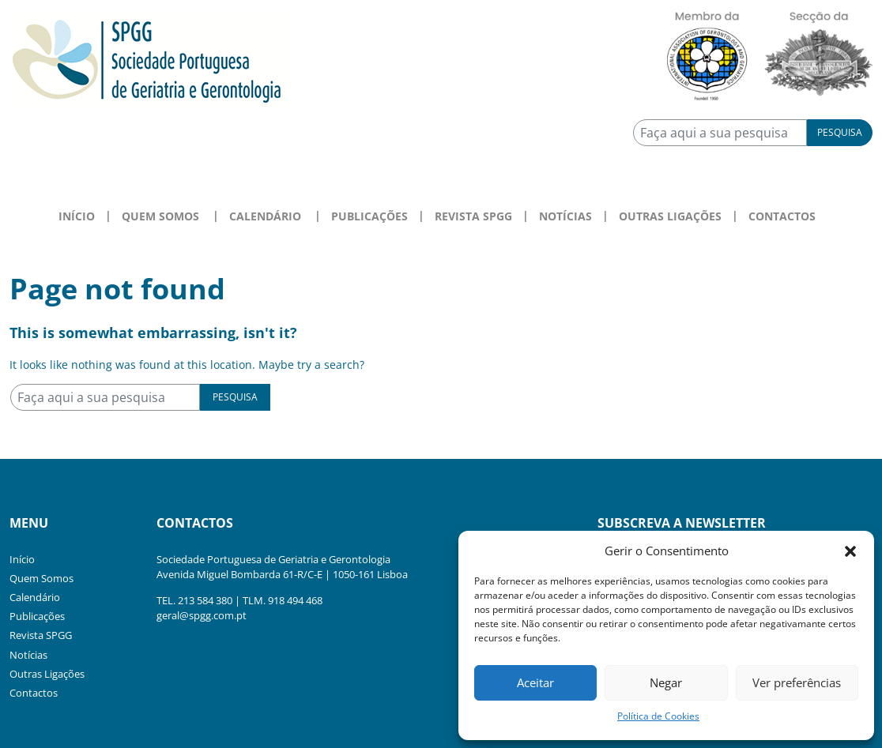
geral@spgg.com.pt (201, 615)
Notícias (565, 216)
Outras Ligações (670, 216)
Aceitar (535, 682)
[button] (850, 550)
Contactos (782, 216)
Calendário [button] (265, 216)
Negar (666, 682)
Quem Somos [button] (160, 216)
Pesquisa (839, 132)
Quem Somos (41, 578)
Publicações (369, 216)
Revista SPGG (473, 216)
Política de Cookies (658, 716)
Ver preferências (796, 682)
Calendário (34, 597)
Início (76, 216)
